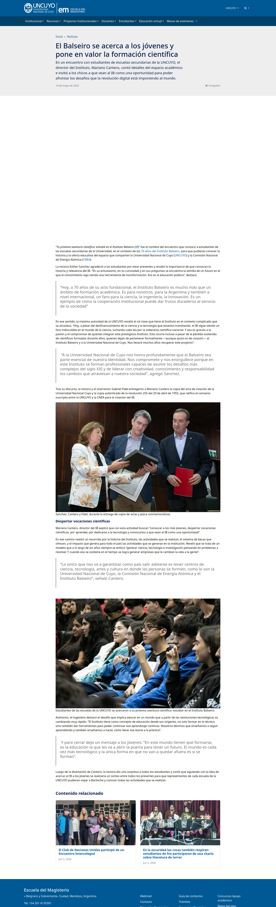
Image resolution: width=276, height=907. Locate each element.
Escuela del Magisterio (46, 890)
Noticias (72, 37)
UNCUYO (231, 8)
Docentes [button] (108, 21)
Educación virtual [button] (150, 21)
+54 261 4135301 (40, 903)
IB (136, 247)
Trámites (184, 902)
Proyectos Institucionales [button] (80, 21)
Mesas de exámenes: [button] (181, 21)
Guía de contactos (191, 896)
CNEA (86, 259)
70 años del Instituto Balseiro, (160, 251)
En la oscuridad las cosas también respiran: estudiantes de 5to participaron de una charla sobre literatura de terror (178, 853)
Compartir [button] (212, 85)
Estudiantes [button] (126, 21)
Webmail (146, 896)
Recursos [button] (53, 21)
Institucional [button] (33, 21)
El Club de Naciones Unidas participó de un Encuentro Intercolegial (91, 852)
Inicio (59, 37)
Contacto (146, 902)
